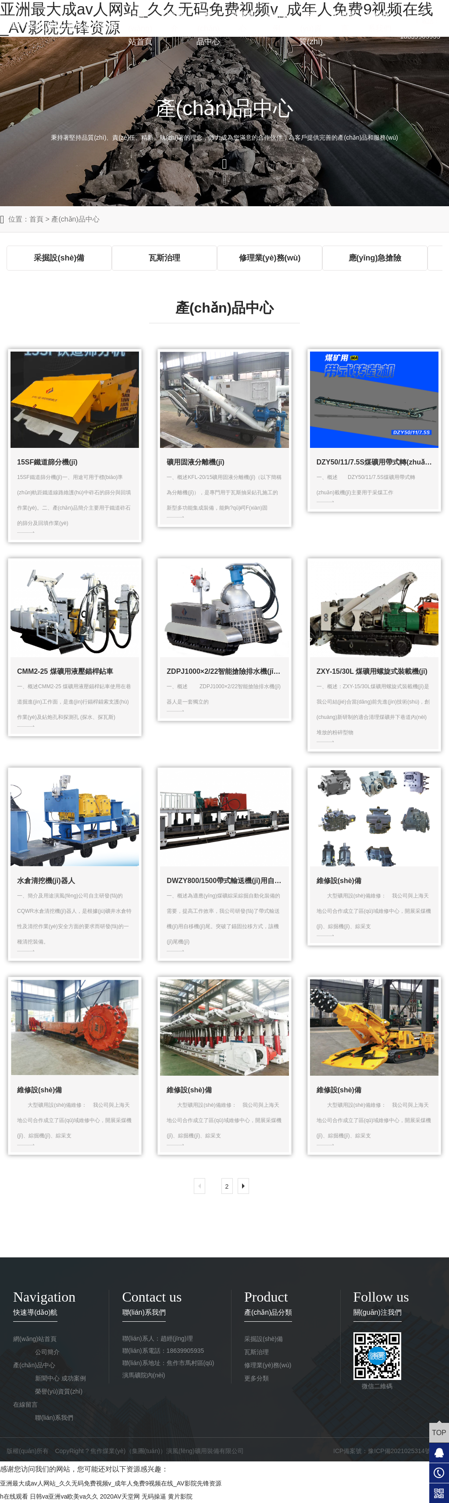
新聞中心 (242, 22)
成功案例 (277, 22)
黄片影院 (180, 1496)
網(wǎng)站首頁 (140, 28)
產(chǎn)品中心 (208, 28)
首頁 (36, 219)
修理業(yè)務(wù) (267, 1365)
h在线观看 (14, 1496)
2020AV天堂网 (120, 1496)
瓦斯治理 (256, 1351)
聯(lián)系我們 (379, 22)
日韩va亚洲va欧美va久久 (64, 1496)
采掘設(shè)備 (263, 1338)
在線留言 (345, 22)
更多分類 (256, 1378)
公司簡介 (174, 22)
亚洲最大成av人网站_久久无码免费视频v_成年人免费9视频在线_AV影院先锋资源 (110, 1483)
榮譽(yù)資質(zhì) (311, 28)
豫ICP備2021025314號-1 (402, 1450)
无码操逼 (154, 1496)
